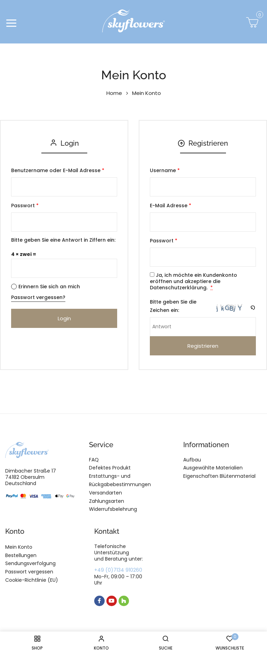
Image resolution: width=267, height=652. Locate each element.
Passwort (25, 205)
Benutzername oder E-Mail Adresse (57, 170)
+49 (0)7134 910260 (118, 569)
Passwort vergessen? (38, 297)
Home (114, 93)
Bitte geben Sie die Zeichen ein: (173, 306)
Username (165, 170)
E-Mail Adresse (170, 205)
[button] (252, 24)
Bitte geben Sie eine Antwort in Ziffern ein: (63, 240)
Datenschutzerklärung (178, 287)
